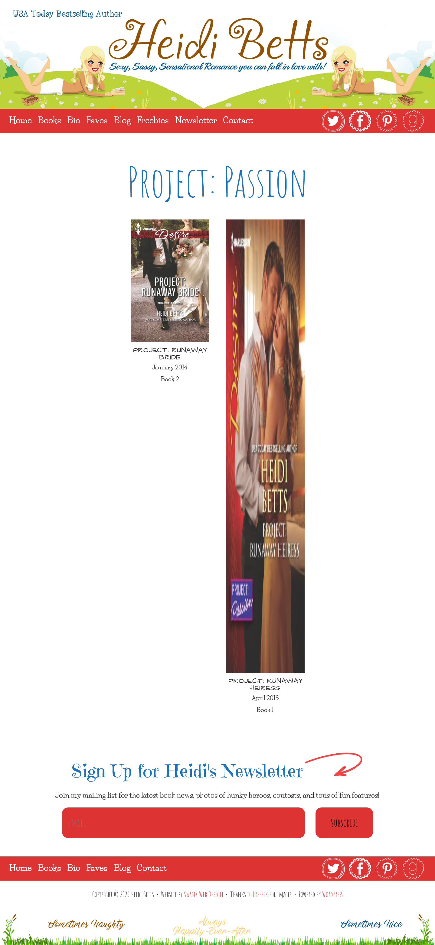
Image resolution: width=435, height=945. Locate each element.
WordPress (332, 894)
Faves (97, 867)
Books (49, 867)
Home (20, 867)
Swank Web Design (203, 894)
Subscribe (344, 823)
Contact (152, 867)
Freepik (260, 894)
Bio (73, 867)
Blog (122, 867)
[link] (373, 121)
